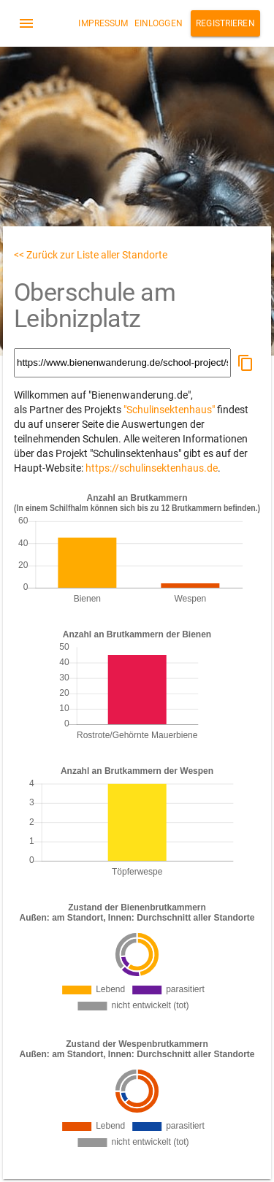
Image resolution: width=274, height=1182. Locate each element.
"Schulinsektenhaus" (169, 409)
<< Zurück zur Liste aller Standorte (90, 255)
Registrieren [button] (225, 23)
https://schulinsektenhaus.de (151, 468)
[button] (245, 362)
